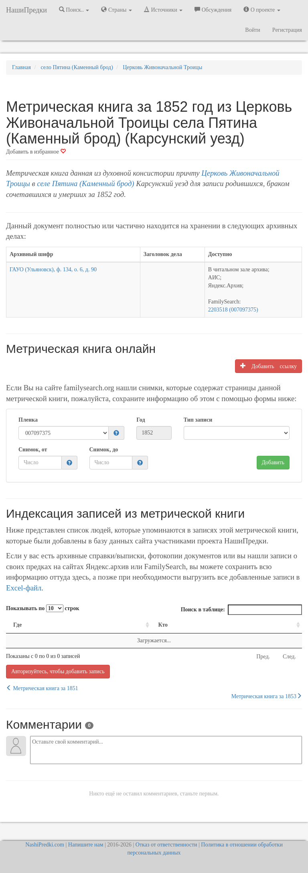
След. (289, 657)
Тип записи (198, 420)
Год (140, 420)
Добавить (273, 462)
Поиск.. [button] (74, 9)
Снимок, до (103, 450)
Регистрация (287, 30)
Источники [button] (163, 9)
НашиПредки (26, 10)
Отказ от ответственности (166, 845)
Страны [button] (116, 9)
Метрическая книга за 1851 (42, 688)
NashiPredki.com (44, 845)
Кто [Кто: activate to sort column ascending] (163, 625)
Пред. (263, 657)
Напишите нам (85, 845)
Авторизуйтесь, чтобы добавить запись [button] (58, 671)
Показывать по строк (42, 608)
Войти (252, 30)
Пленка (28, 420)
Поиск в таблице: (241, 610)
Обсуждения (213, 9)
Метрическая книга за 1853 (266, 696)
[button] (116, 433)
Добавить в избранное (36, 152)
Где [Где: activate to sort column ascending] (17, 625)
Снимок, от (32, 450)
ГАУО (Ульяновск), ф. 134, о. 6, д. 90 (53, 269)
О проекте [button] (261, 9)
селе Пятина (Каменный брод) (85, 183)
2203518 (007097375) (233, 310)
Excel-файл (23, 588)
